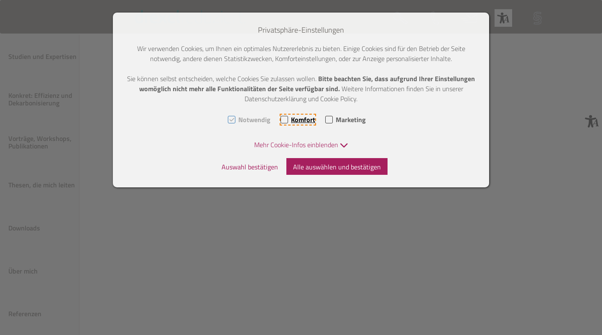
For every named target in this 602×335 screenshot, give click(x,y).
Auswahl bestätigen (250, 167)
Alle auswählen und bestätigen (337, 167)
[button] (301, 145)
